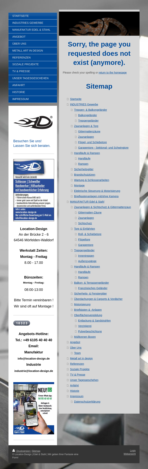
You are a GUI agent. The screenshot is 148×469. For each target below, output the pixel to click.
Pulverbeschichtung (90, 331)
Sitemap (36, 451)
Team (77, 353)
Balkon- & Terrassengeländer (91, 282)
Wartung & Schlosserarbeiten (91, 180)
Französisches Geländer (93, 288)
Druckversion (21, 451)
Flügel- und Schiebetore (92, 142)
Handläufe (84, 158)
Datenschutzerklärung (87, 401)
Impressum (76, 396)
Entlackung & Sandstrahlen (94, 320)
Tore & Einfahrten (84, 228)
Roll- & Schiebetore (90, 234)
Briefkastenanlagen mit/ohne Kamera (96, 196)
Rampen (83, 163)
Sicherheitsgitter (83, 169)
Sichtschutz (85, 223)
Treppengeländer (88, 120)
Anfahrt (74, 385)
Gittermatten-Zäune (90, 212)
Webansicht (130, 454)
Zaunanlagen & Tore (86, 126)
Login (133, 450)
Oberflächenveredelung (88, 315)
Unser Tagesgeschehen (84, 380)
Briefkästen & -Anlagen (88, 309)
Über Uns (76, 347)
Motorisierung (82, 304)
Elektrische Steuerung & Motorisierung (97, 190)
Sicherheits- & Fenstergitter (90, 293)
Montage (79, 185)
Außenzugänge (87, 261)
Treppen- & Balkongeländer (90, 109)
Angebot (75, 342)
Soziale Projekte (80, 369)
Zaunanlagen (86, 136)
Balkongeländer (87, 115)
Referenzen (77, 363)
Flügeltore (84, 239)
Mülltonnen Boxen (85, 336)
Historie (74, 390)
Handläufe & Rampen (87, 153)
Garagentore (85, 244)
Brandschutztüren (84, 174)
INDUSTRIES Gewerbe (84, 104)
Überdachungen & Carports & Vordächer (98, 299)
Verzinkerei (85, 326)
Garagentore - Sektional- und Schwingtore (103, 147)
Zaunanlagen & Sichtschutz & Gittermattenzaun (102, 207)
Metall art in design (81, 358)
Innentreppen (86, 255)
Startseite (76, 99)
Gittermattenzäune (89, 131)
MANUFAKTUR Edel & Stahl (87, 201)
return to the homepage (113, 72)
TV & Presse (77, 374)
